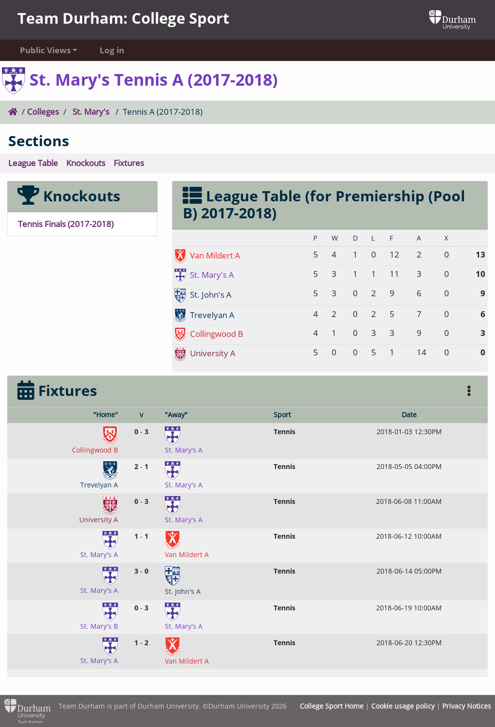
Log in (112, 50)
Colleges (43, 111)
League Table (33, 162)
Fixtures (129, 162)
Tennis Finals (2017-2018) (66, 223)
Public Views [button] (45, 50)
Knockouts (85, 162)
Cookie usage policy (403, 706)
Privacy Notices (466, 706)
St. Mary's (91, 111)
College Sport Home (332, 706)
